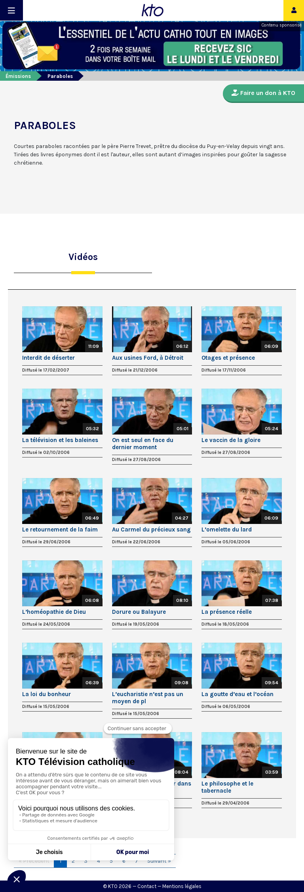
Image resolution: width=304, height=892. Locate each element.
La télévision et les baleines (60, 440)
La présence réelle (226, 611)
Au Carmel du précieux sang (151, 529)
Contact (146, 886)
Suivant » (159, 861)
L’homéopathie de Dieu (54, 611)
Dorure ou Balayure (139, 611)
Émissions (18, 76)
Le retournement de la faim (60, 529)
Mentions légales (181, 886)
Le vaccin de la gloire (230, 440)
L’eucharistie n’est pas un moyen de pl (147, 698)
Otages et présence (228, 357)
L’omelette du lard (226, 529)
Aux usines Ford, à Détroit (147, 357)
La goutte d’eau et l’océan (237, 694)
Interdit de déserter (48, 357)
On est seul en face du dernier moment (142, 444)
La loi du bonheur (46, 694)
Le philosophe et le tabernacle (227, 787)
